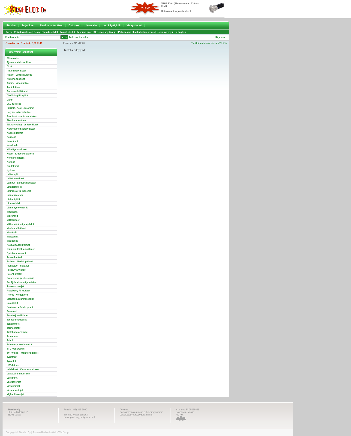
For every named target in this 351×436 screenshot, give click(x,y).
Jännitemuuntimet (17, 120)
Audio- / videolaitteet (18, 83)
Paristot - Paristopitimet (20, 261)
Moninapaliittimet (16, 228)
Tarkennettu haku (78, 37)
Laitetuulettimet (15, 178)
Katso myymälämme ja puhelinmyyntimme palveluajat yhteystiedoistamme (141, 413)
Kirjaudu (220, 37)
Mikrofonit (12, 216)
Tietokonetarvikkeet (17, 332)
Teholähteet (13, 324)
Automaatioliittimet (17, 91)
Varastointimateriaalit (18, 373)
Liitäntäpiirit (13, 199)
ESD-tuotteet (14, 104)
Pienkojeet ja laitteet (18, 265)
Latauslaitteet (14, 187)
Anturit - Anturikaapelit (19, 75)
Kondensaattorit (15, 158)
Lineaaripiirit (14, 203)
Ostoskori (74, 25)
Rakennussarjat (15, 286)
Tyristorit (12, 357)
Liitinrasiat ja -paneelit (19, 191)
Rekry (37, 32)
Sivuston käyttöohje (105, 32)
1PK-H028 (79, 43)
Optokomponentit (16, 253)
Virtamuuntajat (15, 390)
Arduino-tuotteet (16, 79)
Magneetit (12, 212)
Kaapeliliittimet (15, 133)
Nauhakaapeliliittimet (18, 245)
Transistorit (13, 336)
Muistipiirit (12, 236)
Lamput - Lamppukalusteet (21, 182)
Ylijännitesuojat (15, 394)
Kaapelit (11, 137)
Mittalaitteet (13, 220)
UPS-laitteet (13, 365)
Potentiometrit (14, 274)
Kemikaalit (12, 145)
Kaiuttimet (12, 141)
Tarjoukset (28, 25)
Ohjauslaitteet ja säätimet (21, 249)
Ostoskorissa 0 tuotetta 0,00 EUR (24, 43)
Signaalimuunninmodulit (20, 299)
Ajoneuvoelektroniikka (19, 62)
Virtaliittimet (13, 386)
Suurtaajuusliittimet (17, 315)
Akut (9, 66)
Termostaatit (13, 328)
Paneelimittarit (15, 257)
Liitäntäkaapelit (15, 195)
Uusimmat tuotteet (51, 25)
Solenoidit (12, 303)
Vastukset (12, 378)
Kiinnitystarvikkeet (17, 149)
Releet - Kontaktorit (17, 295)
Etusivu (11, 25)
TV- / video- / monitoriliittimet (22, 353)
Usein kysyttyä (165, 32)
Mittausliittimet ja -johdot (20, 224)
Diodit (10, 99)
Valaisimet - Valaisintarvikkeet (23, 369)
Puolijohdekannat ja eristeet (22, 282)
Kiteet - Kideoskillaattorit (20, 153)
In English (180, 32)
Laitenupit (12, 174)
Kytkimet (11, 170)
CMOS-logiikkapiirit (17, 95)
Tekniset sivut (84, 32)
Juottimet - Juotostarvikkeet (22, 116)
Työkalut (11, 361)
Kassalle (91, 25)
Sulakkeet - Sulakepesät (20, 307)
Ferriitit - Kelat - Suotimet (20, 108)
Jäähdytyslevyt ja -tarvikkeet (22, 124)
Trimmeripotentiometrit (19, 344)
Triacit (10, 340)
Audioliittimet (14, 87)
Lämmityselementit (17, 207)
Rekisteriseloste (23, 32)
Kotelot (11, 162)
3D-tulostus (13, 58)
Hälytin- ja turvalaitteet (19, 112)
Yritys (9, 32)
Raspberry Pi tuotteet (18, 290)
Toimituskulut (67, 32)
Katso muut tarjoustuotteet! (176, 11)
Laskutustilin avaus (144, 32)
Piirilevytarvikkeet (16, 270)
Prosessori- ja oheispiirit (20, 278)
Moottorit (12, 232)
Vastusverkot (14, 382)
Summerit (12, 311)
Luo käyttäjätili (111, 25)
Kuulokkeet (13, 166)
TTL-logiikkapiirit (16, 348)
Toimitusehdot (50, 32)
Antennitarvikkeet (16, 70)
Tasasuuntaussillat (17, 319)
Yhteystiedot (134, 25)
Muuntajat (12, 241)
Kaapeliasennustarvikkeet (21, 129)
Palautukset (124, 32)
